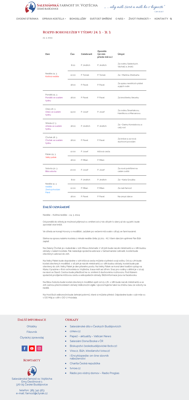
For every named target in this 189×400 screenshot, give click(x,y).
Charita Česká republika (85, 363)
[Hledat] (171, 19)
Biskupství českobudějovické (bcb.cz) (93, 346)
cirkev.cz (75, 331)
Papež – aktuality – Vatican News (90, 336)
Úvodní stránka (27, 18)
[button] (65, 18)
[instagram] (39, 348)
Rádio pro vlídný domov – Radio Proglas (94, 373)
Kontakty (161, 18)
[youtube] (32, 348)
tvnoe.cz (75, 368)
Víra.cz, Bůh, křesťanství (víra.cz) (90, 350)
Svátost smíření (101, 18)
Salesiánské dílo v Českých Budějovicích (95, 326)
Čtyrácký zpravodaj (32, 337)
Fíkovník (32, 331)
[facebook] (24, 348)
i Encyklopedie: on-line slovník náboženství (89, 357)
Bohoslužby (78, 18)
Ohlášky (32, 326)
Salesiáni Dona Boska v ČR (86, 341)
